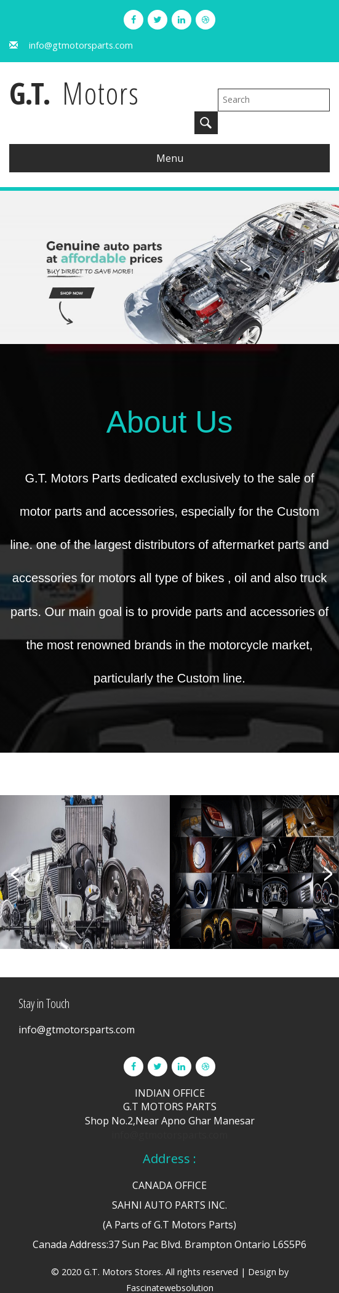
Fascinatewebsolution (170, 1265)
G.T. (81, 94)
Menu (169, 135)
